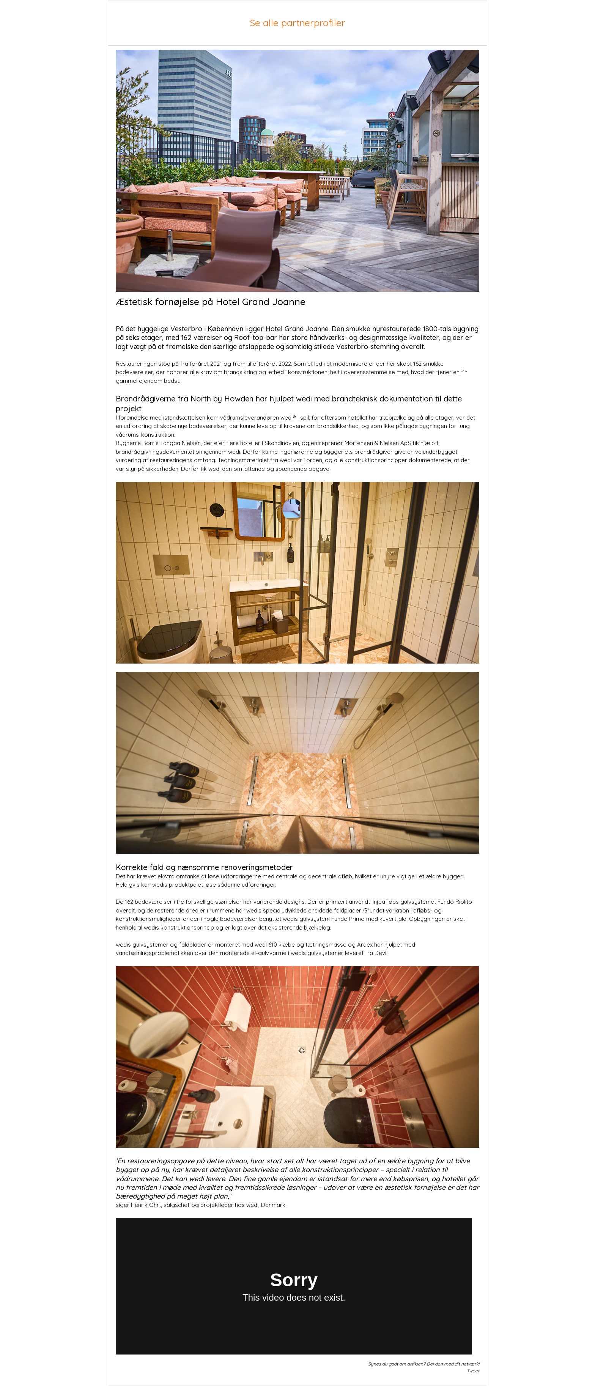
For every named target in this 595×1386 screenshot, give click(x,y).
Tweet (473, 1370)
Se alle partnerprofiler (297, 22)
